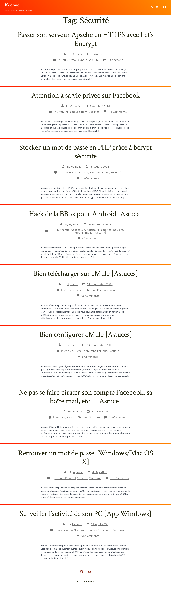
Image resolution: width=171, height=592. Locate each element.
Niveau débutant (76, 112)
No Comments (117, 112)
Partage (102, 290)
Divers (61, 112)
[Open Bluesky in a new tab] (152, 7)
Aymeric (77, 54)
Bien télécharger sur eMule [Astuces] (85, 274)
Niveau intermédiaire (75, 172)
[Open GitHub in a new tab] (157, 7)
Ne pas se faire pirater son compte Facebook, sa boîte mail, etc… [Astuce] (85, 396)
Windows (95, 478)
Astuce (91, 230)
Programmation (99, 172)
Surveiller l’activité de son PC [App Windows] (85, 514)
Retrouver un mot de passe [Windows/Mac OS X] (85, 457)
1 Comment (115, 60)
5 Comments (90, 357)
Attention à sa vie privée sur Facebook (85, 95)
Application (78, 230)
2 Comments (90, 238)
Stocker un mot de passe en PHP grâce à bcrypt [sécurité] (85, 151)
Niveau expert (78, 60)
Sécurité (93, 60)
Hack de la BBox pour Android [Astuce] (85, 214)
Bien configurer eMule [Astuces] (85, 334)
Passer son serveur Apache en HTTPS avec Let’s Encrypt (85, 39)
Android (64, 230)
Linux (64, 60)
